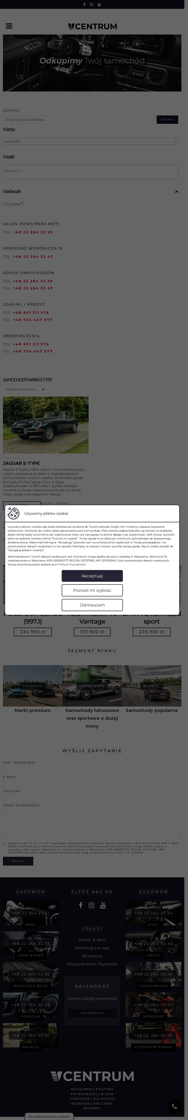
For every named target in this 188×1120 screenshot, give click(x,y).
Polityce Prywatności (62, 564)
